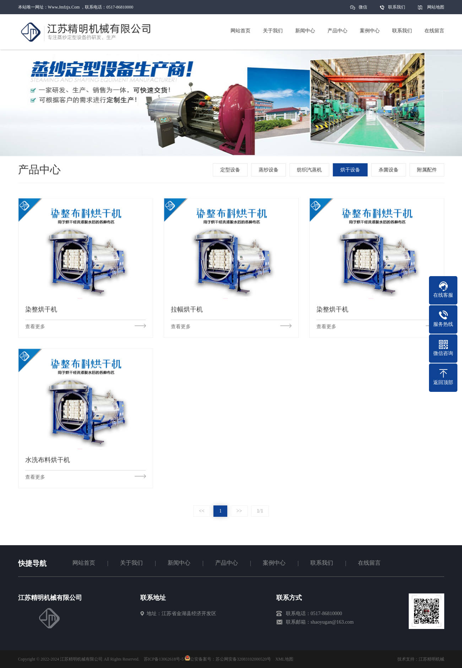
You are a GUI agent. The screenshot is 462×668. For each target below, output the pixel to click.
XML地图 (284, 659)
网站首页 (83, 563)
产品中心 (226, 563)
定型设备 (231, 170)
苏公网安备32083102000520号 (243, 659)
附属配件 (428, 170)
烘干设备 (351, 170)
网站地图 (435, 7)
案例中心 (274, 563)
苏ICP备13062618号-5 (164, 659)
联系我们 (396, 7)
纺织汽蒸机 (310, 170)
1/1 (260, 511)
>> (239, 511)
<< (202, 511)
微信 (363, 9)
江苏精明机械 (431, 659)
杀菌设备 (390, 170)
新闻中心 (179, 563)
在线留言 (369, 563)
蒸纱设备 (269, 170)
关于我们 (131, 563)
